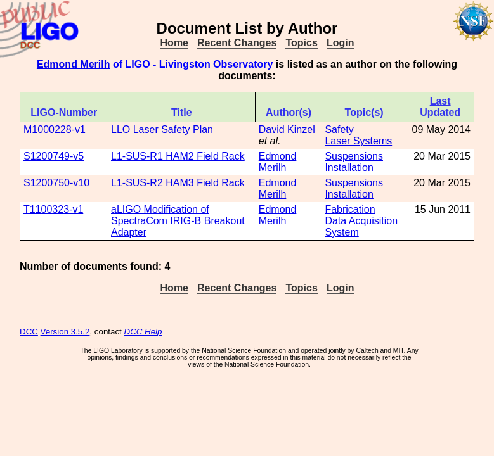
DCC (29, 331)
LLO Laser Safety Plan (162, 129)
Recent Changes (236, 42)
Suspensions (354, 156)
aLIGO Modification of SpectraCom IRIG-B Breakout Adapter (178, 221)
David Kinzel (287, 129)
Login (340, 42)
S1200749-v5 (53, 156)
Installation (349, 167)
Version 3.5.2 (65, 331)
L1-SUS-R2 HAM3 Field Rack (178, 182)
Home (174, 42)
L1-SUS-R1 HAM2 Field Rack (178, 156)
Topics (301, 42)
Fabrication (350, 209)
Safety (339, 129)
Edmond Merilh (73, 64)
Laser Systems (358, 141)
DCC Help (143, 331)
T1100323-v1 (53, 209)
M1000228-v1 (54, 129)
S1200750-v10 (56, 182)
